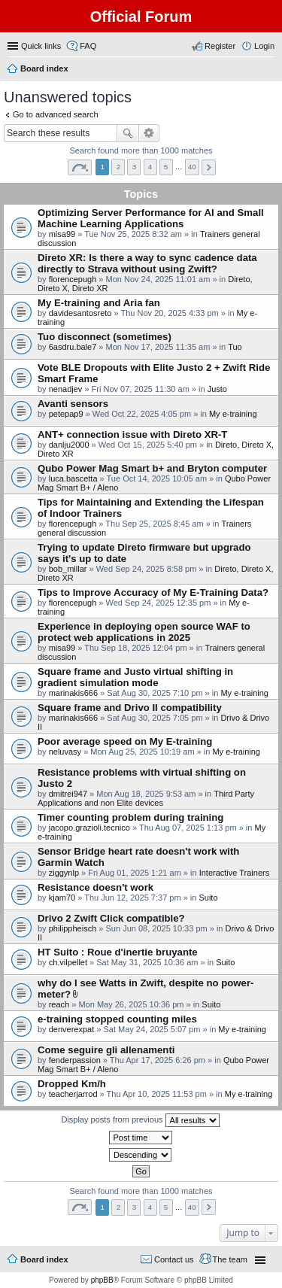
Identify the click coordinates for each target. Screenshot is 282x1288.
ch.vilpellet (68, 962)
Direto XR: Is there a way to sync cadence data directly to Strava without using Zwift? (147, 263)
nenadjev (66, 388)
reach (59, 1004)
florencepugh (73, 279)
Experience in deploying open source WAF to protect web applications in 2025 (144, 632)
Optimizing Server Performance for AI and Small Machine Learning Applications (151, 218)
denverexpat (72, 1029)
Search (128, 133)
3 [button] (134, 167)
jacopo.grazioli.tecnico (89, 827)
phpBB (102, 1280)
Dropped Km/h (72, 1083)
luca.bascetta (73, 478)
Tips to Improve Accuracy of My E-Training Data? (153, 592)
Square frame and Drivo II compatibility (130, 707)
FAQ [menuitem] (88, 45)
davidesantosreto (80, 312)
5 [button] (166, 167)
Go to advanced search (56, 114)
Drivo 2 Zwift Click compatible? (111, 918)
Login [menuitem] (264, 45)
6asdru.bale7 (73, 346)
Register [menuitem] (220, 45)
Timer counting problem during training (130, 817)
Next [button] (209, 167)
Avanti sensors (73, 403)
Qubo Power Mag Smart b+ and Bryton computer (152, 468)
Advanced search (149, 133)
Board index (44, 1259)
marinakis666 (73, 692)
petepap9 (66, 413)
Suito (208, 897)
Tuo (235, 346)
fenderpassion (75, 1060)
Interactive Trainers (234, 872)
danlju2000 (69, 444)
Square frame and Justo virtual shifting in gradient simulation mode (135, 677)
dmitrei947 (68, 793)
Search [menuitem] (268, 70)
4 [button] (150, 167)
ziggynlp (64, 872)
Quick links (41, 45)
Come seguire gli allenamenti (106, 1050)
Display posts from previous (140, 1120)
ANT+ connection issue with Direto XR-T (132, 434)
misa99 (62, 233)
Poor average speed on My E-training (125, 741)
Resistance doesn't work (95, 887)
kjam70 (62, 897)
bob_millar (68, 568)
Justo (217, 388)
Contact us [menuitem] (174, 1259)
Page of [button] (80, 167)
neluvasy (65, 751)
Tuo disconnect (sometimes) (104, 336)
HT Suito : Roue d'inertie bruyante (118, 952)
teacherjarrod (73, 1093)
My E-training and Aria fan (99, 302)
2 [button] (119, 167)
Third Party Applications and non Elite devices (146, 798)
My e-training (233, 413)
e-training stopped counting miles (117, 1019)
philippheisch (73, 928)
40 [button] (192, 167)
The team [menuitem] (230, 1259)
